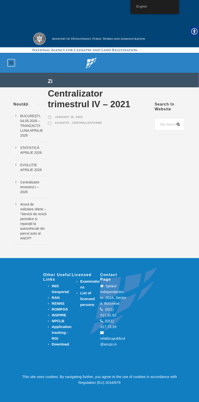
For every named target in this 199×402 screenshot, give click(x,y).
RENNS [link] (58, 303)
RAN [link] (56, 297)
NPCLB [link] (58, 321)
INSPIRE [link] (59, 315)
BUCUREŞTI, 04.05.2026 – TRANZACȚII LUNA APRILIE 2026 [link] (31, 125)
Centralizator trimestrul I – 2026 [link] (29, 187)
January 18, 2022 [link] (69, 116)
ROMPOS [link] (60, 309)
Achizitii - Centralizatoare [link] (78, 122)
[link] (91, 63)
